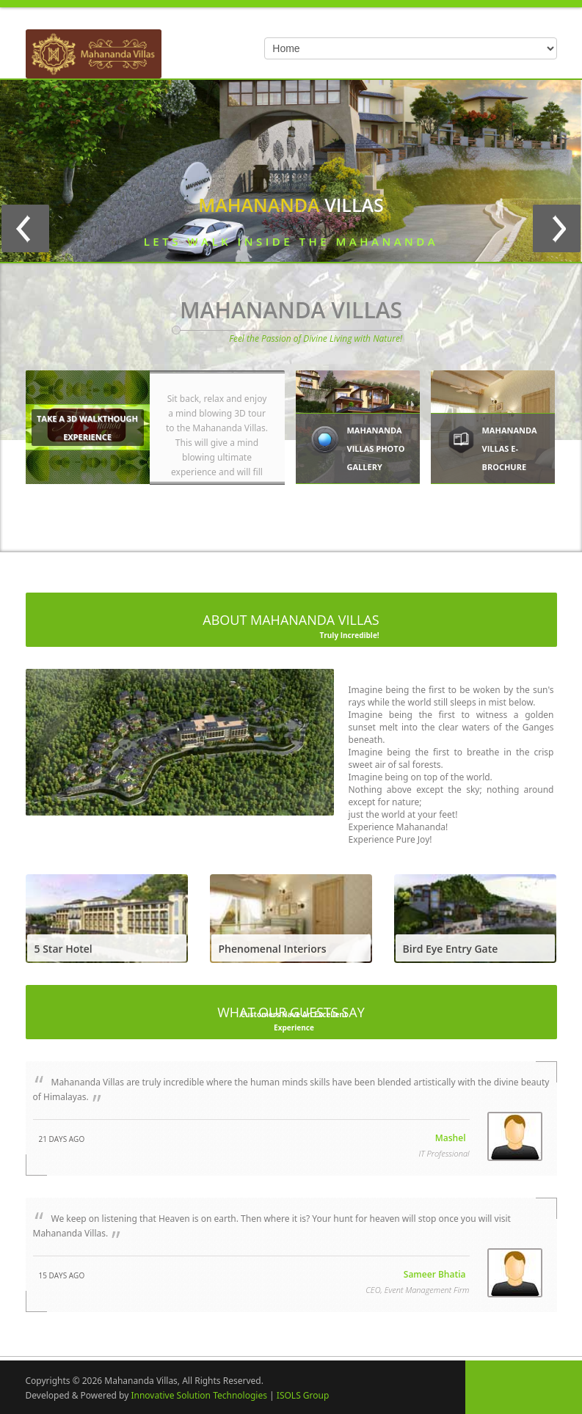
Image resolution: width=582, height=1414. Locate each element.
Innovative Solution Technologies (199, 1393)
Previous (25, 228)
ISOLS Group (303, 1393)
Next (557, 228)
